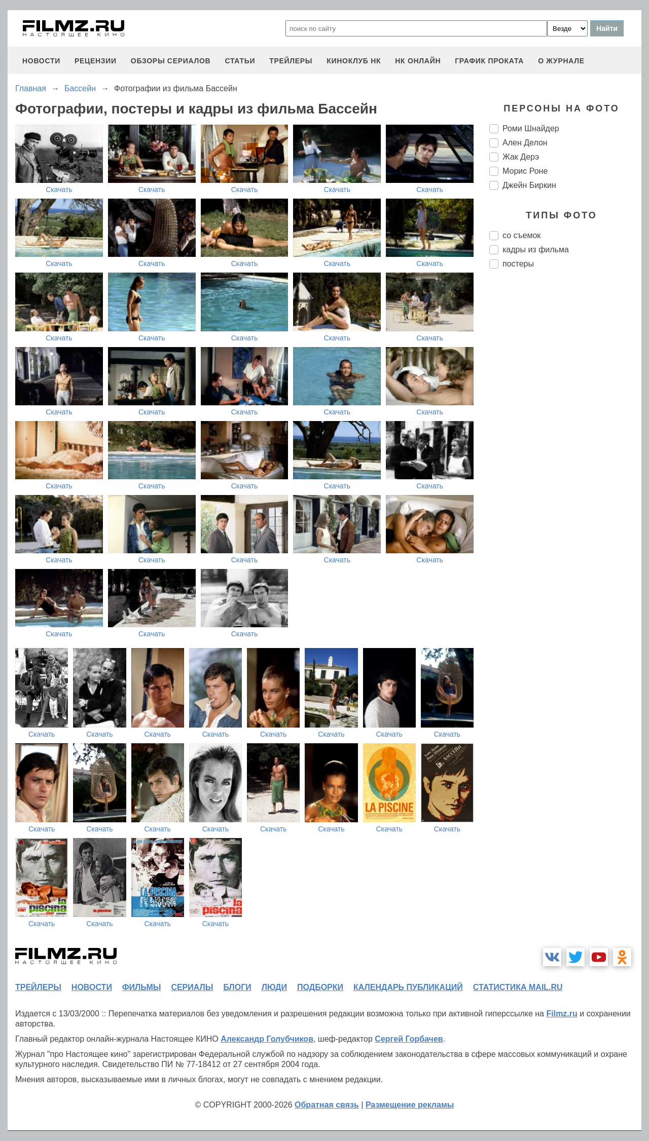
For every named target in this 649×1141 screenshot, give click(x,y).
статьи (240, 61)
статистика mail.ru (518, 987)
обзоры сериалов (171, 61)
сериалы (192, 987)
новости (41, 61)
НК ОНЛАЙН (418, 61)
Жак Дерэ (520, 157)
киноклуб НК (354, 61)
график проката (489, 61)
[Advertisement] (565, 446)
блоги (237, 987)
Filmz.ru (561, 1013)
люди (274, 987)
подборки (320, 987)
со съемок (521, 235)
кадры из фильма (535, 249)
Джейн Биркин (529, 185)
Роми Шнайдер (530, 128)
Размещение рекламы (410, 1104)
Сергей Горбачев (409, 1039)
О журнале (561, 61)
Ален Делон (525, 142)
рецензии (96, 61)
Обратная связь (327, 1104)
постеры (518, 263)
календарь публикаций (408, 987)
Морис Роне (525, 171)
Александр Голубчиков (267, 1039)
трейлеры (290, 61)
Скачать (59, 189)
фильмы (141, 987)
